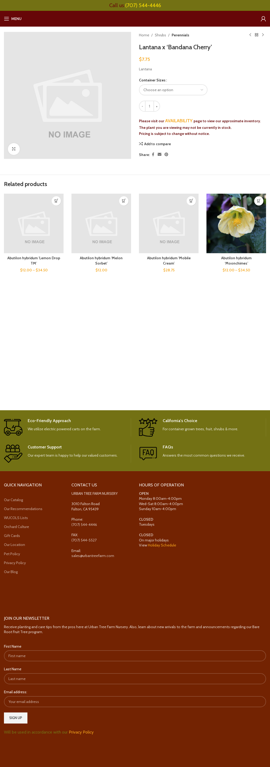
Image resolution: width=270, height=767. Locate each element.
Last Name (12, 669)
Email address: (15, 692)
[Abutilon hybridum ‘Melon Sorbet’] (101, 223)
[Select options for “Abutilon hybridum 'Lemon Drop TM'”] (56, 201)
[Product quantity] (149, 106)
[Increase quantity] (156, 106)
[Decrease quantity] (142, 106)
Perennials (180, 35)
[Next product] (263, 35)
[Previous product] (250, 35)
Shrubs (160, 35)
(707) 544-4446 (143, 5)
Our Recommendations (23, 508)
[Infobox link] (67, 427)
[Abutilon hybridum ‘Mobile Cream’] (169, 223)
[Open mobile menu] (12, 18)
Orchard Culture (16, 526)
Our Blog (11, 571)
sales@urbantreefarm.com (92, 555)
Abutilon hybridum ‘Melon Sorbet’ (101, 261)
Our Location (14, 544)
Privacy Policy (15, 562)
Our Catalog (13, 499)
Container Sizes (152, 80)
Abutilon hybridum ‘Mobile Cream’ (169, 261)
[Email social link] (159, 154)
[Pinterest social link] (166, 154)
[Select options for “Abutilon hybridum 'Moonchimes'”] (258, 201)
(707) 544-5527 (84, 540)
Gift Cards (12, 535)
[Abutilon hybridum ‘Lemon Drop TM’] (34, 223)
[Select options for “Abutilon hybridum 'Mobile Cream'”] (191, 201)
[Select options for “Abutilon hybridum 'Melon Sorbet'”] (123, 201)
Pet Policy (12, 553)
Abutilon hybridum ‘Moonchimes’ (236, 261)
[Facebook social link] (153, 154)
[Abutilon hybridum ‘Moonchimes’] (236, 223)
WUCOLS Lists (16, 517)
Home (144, 35)
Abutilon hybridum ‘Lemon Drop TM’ (33, 261)
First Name (12, 646)
